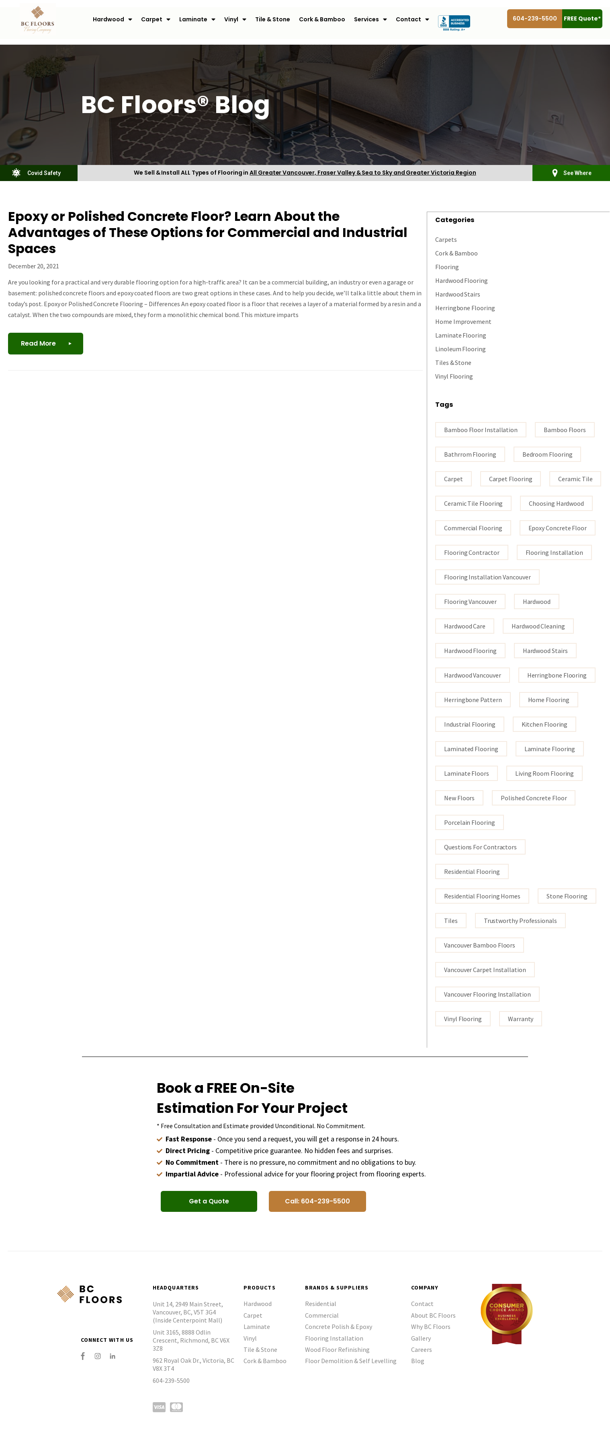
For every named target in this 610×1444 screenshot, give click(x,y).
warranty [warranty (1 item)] (520, 1018)
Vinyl (235, 19)
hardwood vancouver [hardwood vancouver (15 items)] (472, 675)
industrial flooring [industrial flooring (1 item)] (469, 724)
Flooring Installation (334, 1338)
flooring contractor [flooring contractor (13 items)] (471, 552)
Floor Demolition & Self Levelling (351, 1360)
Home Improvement (463, 321)
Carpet (155, 19)
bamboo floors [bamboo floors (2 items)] (565, 429)
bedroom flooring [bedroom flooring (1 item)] (547, 454)
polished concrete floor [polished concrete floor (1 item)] (534, 797)
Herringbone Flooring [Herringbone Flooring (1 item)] (557, 675)
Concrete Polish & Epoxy (338, 1326)
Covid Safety (44, 173)
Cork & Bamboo (322, 19)
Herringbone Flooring (465, 307)
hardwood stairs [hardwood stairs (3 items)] (545, 650)
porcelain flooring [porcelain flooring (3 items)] (469, 822)
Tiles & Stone (453, 362)
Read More (38, 343)
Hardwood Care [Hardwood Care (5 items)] (464, 626)
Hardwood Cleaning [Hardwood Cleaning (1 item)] (538, 626)
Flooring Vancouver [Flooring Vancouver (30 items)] (470, 601)
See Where (577, 173)
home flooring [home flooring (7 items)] (548, 699)
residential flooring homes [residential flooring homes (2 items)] (482, 896)
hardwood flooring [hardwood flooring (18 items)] (470, 650)
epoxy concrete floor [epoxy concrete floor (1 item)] (557, 527)
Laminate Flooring (460, 335)
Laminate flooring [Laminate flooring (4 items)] (549, 748)
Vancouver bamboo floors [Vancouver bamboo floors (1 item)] (479, 945)
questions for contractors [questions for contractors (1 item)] (480, 847)
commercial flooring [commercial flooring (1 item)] (473, 527)
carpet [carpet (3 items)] (453, 478)
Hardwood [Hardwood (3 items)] (537, 601)
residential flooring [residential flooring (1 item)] (471, 871)
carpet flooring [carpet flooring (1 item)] (510, 478)
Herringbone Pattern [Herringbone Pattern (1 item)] (473, 699)
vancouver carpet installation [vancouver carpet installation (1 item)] (485, 969)
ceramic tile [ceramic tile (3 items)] (575, 478)
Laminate (197, 19)
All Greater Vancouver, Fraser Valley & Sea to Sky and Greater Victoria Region (363, 173)
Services (370, 19)
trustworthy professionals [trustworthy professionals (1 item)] (520, 920)
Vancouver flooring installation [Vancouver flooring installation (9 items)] (487, 994)
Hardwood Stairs (457, 294)
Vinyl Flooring (454, 376)
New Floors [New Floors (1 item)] (459, 797)
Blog (417, 1360)
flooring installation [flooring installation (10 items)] (554, 552)
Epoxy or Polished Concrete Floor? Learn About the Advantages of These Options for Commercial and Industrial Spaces (207, 232)
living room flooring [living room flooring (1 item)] (544, 773)
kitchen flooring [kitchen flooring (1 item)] (545, 724)
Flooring (447, 266)
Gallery (421, 1338)
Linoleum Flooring (460, 348)
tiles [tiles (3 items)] (451, 920)
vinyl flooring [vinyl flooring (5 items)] (463, 1018)
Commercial (322, 1315)
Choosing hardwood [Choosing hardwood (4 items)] (556, 503)
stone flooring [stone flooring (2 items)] (567, 896)
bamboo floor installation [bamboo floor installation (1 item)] (481, 429)
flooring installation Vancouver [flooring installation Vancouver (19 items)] (487, 577)
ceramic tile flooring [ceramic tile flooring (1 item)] (473, 503)
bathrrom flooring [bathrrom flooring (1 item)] (470, 454)
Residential (320, 1303)
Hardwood (112, 19)
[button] (209, 1201)
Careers (421, 1349)
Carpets (445, 239)
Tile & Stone (272, 19)
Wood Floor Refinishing (337, 1349)
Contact (412, 19)
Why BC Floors (430, 1326)
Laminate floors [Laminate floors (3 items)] (466, 773)
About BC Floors (433, 1315)
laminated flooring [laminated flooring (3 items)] (471, 748)
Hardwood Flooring (461, 280)
